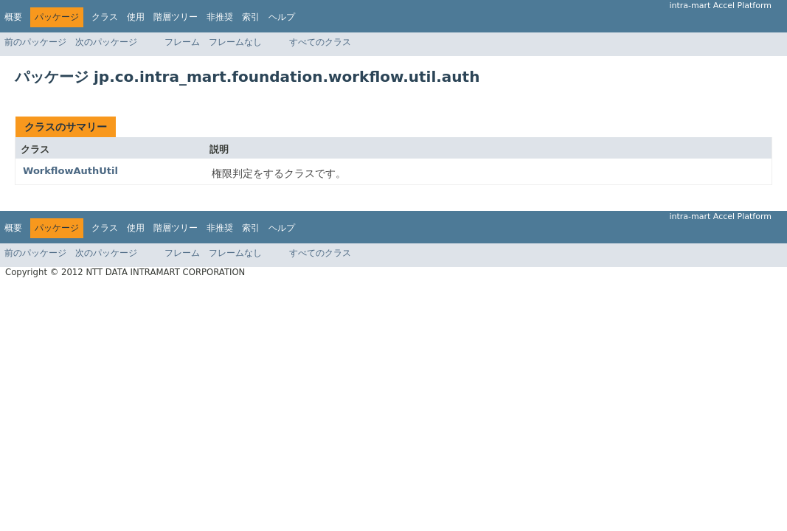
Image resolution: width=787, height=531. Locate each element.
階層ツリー (175, 17)
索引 (251, 17)
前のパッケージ (35, 42)
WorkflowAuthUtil (70, 170)
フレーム (182, 42)
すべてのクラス (320, 42)
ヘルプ (281, 17)
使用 (136, 17)
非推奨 (220, 17)
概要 (13, 17)
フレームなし (235, 42)
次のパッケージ (106, 42)
